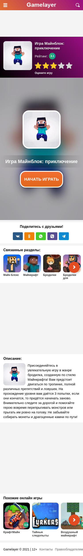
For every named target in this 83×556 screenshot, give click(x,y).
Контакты (46, 549)
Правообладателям (69, 549)
